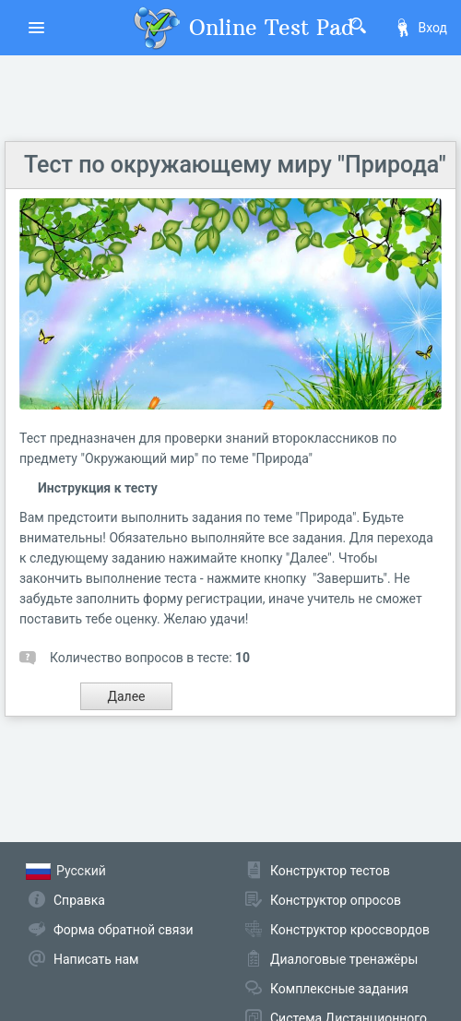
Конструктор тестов (330, 870)
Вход (420, 27)
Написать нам (95, 959)
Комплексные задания (339, 988)
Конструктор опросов (335, 900)
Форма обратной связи (123, 929)
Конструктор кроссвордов (350, 929)
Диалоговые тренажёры (344, 959)
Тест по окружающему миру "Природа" (235, 164)
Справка (79, 900)
